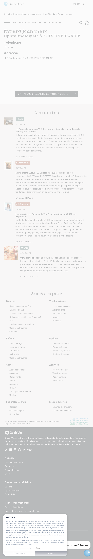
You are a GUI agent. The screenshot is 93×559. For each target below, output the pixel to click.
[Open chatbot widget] (87, 553)
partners (20, 521)
